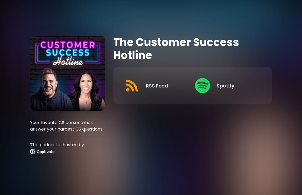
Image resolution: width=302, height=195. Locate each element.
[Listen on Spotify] (226, 85)
